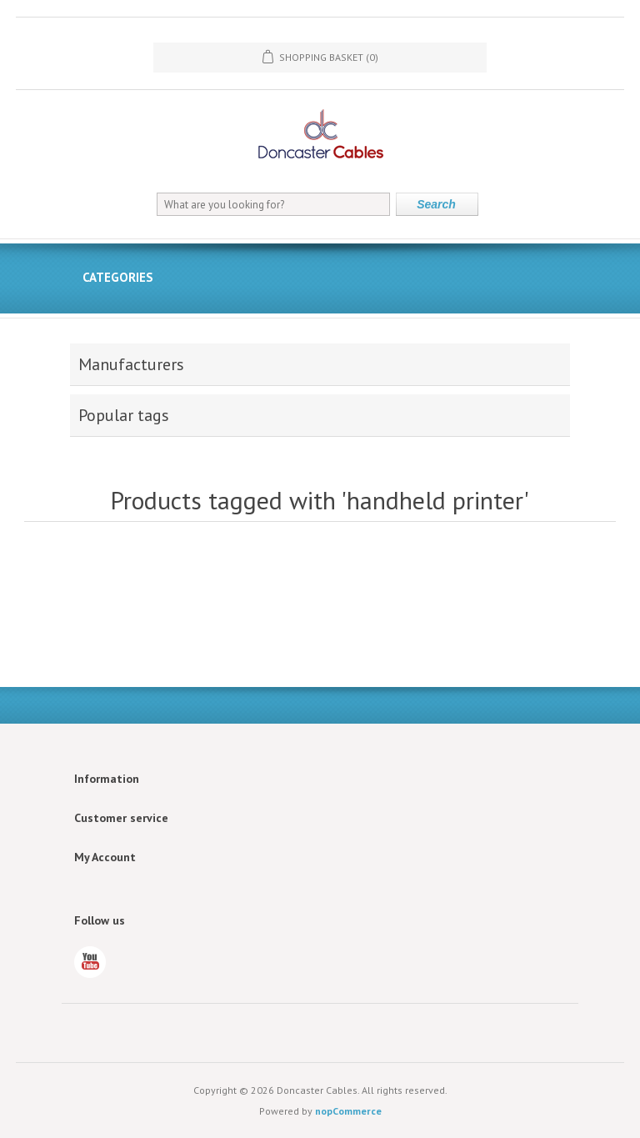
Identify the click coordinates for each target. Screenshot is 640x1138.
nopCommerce (348, 1111)
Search (436, 204)
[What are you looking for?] (273, 204)
